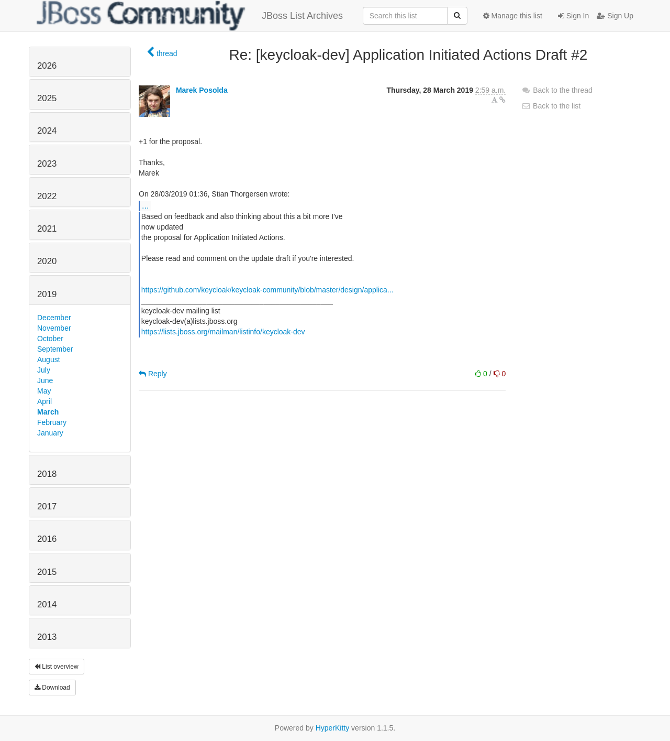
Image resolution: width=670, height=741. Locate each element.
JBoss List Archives (190, 16)
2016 (47, 539)
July (43, 370)
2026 (47, 66)
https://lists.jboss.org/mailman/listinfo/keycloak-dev (223, 332)
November (54, 328)
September (55, 349)
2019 (47, 294)
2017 (47, 506)
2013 (47, 637)
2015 (47, 572)
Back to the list (550, 106)
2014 (47, 604)
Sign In (573, 16)
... (145, 205)
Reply (153, 373)
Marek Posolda (202, 90)
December (54, 317)
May (44, 391)
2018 (47, 474)
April (44, 401)
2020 (47, 261)
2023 (47, 164)
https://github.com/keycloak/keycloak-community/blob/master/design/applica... (267, 290)
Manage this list (512, 16)
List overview (57, 666)
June (45, 380)
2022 (47, 196)
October (50, 338)
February (51, 422)
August (48, 359)
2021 (47, 229)
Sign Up (615, 16)
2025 (47, 98)
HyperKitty (333, 728)
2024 (47, 131)
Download (52, 687)
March (48, 412)
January (50, 433)
